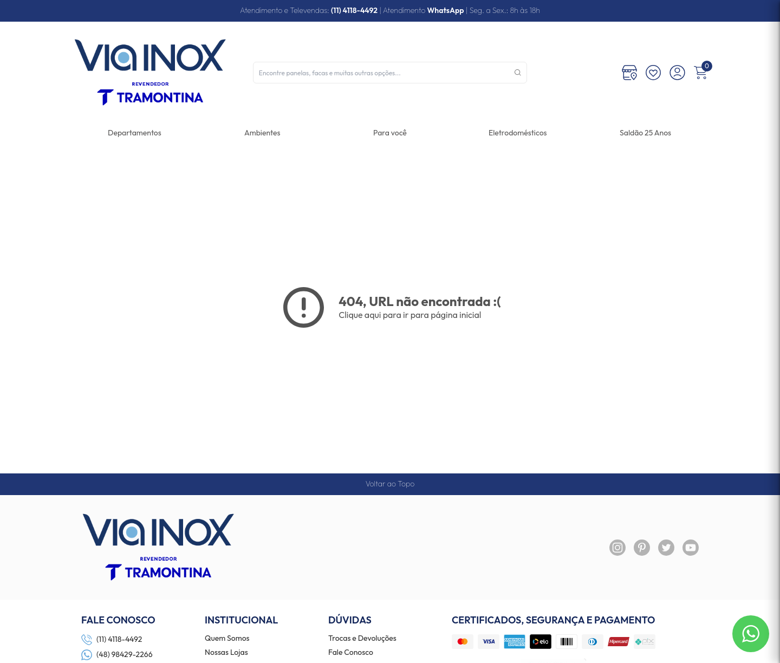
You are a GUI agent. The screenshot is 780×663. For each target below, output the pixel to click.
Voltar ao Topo (390, 484)
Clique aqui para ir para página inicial (410, 314)
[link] (517, 132)
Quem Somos (227, 638)
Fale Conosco (350, 652)
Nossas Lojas (226, 652)
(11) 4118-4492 (354, 10)
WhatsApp (445, 10)
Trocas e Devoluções (362, 638)
